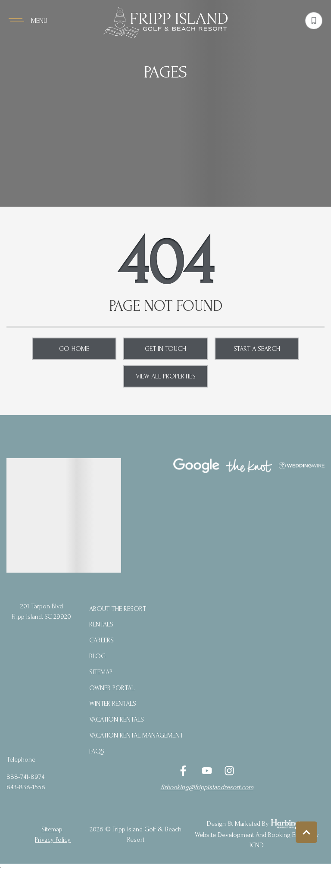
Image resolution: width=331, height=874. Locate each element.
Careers (101, 640)
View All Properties (166, 376)
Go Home (74, 349)
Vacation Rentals (116, 719)
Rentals (101, 624)
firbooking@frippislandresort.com (207, 787)
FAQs (96, 751)
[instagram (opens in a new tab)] (229, 770)
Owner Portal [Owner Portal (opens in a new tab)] (111, 688)
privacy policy (53, 839)
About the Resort (117, 609)
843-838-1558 (25, 787)
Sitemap (100, 672)
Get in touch (165, 349)
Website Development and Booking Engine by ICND (257, 840)
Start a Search (257, 349)
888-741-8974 (25, 777)
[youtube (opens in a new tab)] (207, 770)
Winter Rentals (112, 703)
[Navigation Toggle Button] (28, 21)
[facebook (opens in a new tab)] (184, 770)
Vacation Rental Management (136, 735)
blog (97, 656)
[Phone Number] (313, 20)
